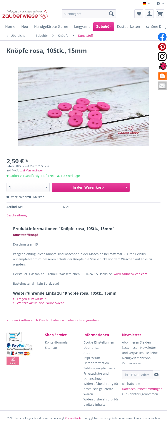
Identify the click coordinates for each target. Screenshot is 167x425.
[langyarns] (82, 26)
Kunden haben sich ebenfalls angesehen (69, 320)
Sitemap (51, 347)
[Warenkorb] (160, 13)
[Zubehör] (103, 26)
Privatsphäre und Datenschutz (96, 376)
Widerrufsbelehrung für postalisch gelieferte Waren (101, 389)
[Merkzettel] (138, 13)
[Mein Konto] (149, 13)
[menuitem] (160, 3)
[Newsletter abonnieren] (156, 374)
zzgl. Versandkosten (32, 170)
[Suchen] (111, 13)
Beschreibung (17, 215)
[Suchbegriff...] (89, 13)
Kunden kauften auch (22, 320)
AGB (87, 353)
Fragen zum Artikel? (29, 299)
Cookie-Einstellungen (99, 342)
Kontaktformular (57, 342)
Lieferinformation (96, 363)
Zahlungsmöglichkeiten (100, 368)
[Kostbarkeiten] (128, 26)
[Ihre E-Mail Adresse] (137, 374)
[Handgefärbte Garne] (51, 26)
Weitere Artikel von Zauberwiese (38, 303)
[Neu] (24, 26)
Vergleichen (17, 197)
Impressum (92, 358)
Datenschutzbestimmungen (142, 389)
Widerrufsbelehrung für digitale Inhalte (101, 402)
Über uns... (92, 347)
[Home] (10, 26)
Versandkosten (74, 418)
